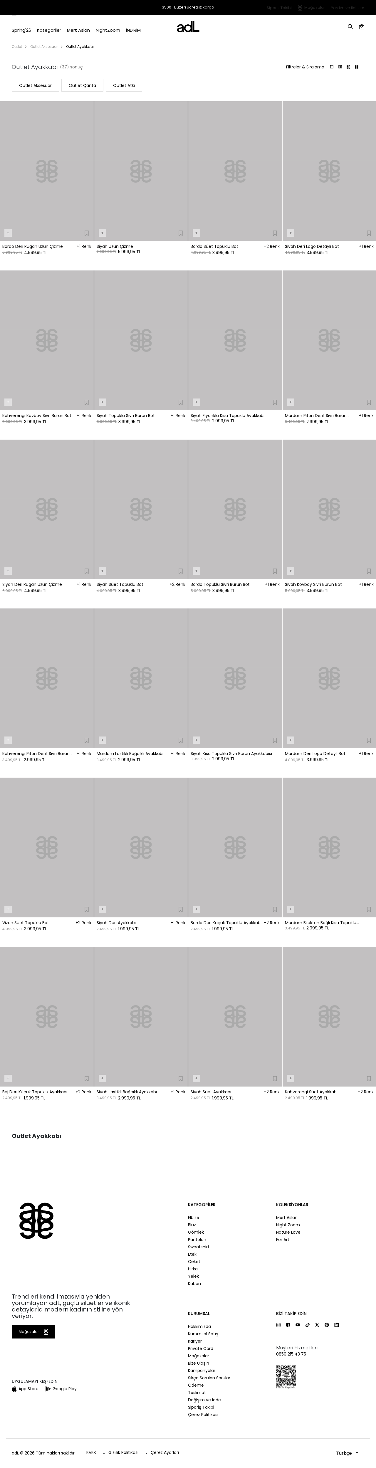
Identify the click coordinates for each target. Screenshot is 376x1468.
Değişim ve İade (204, 1400)
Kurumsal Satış (203, 1334)
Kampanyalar (201, 1370)
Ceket (194, 1261)
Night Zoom (288, 1225)
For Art (282, 1239)
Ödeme (196, 1385)
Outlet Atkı (124, 85)
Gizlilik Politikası (123, 1452)
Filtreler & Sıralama (305, 67)
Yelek (193, 1276)
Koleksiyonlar (292, 1205)
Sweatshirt (198, 1247)
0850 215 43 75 (291, 1354)
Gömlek (196, 1232)
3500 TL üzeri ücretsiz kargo (188, 7)
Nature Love (288, 1232)
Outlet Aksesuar (44, 46)
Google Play (61, 1389)
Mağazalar (314, 7)
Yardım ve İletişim (347, 8)
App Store (25, 1389)
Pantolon (197, 1239)
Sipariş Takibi (279, 8)
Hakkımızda (199, 1326)
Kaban (194, 1284)
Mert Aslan (287, 1217)
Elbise (193, 1217)
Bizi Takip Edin (291, 1313)
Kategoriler (202, 1205)
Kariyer (195, 1341)
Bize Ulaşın (198, 1363)
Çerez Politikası (203, 1414)
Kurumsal (199, 1313)
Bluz (192, 1225)
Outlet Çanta (82, 85)
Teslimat (197, 1392)
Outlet (17, 46)
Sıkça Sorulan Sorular (209, 1378)
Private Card (200, 1348)
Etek (192, 1254)
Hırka (193, 1269)
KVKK (91, 1452)
